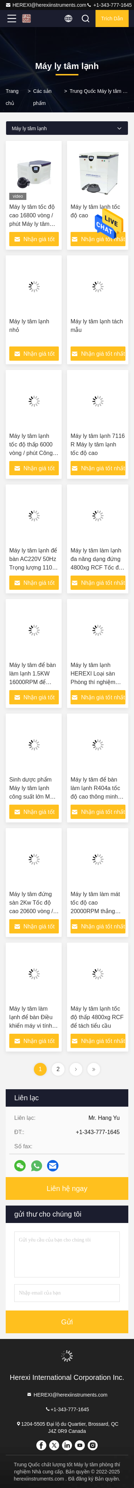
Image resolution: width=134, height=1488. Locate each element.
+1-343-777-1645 (109, 5)
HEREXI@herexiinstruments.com (45, 5)
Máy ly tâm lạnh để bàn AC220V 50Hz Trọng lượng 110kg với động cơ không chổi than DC (33, 567)
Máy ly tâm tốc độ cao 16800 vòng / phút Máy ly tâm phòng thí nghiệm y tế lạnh (33, 224)
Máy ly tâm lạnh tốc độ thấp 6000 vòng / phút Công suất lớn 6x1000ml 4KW (32, 453)
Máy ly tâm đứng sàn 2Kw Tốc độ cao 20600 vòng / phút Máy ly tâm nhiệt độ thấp (31, 911)
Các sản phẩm (42, 97)
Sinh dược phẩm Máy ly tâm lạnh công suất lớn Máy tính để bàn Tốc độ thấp (33, 797)
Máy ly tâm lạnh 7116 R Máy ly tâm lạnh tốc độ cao (98, 444)
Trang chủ (12, 97)
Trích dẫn (112, 18)
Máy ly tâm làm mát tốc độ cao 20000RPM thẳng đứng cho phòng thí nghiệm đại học (95, 911)
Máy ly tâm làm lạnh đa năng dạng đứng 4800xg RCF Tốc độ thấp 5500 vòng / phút (96, 567)
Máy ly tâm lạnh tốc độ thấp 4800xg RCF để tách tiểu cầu (97, 1017)
